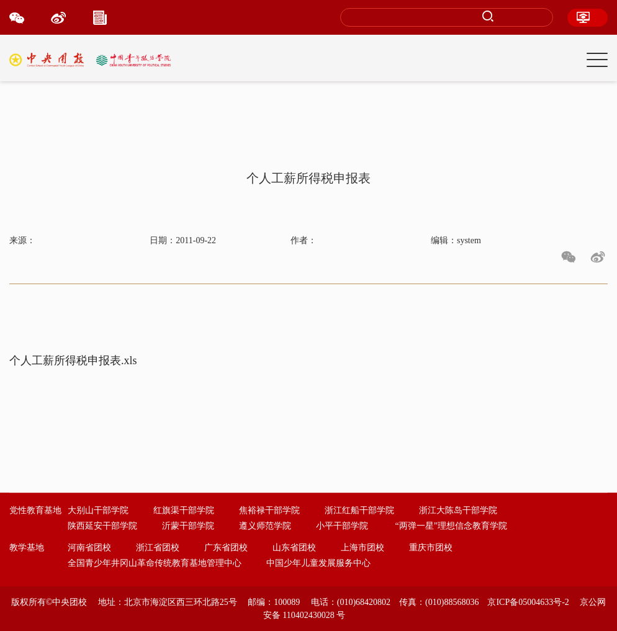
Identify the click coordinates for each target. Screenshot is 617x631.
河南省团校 (89, 547)
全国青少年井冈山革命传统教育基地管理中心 (154, 563)
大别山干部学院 (98, 510)
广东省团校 (226, 547)
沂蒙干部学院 (188, 525)
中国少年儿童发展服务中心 (318, 563)
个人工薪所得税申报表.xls (73, 360)
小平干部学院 (342, 525)
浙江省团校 (157, 547)
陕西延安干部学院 (102, 525)
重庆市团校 (431, 547)
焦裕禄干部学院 (269, 510)
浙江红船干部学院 (359, 510)
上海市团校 (362, 547)
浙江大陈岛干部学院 (458, 510)
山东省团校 (294, 547)
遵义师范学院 (265, 525)
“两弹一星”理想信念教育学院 (451, 525)
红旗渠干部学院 (183, 510)
